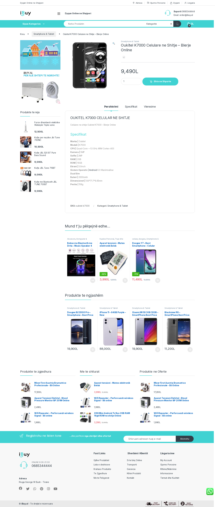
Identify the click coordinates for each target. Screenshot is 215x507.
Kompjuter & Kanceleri (77, 240)
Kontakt (130, 478)
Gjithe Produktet (101, 460)
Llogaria (189, 3)
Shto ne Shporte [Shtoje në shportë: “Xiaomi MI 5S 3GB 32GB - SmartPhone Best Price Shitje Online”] (157, 349)
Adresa (137, 3)
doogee (142, 239)
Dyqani (175, 3)
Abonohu (184, 438)
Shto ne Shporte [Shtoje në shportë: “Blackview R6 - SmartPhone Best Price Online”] (190, 349)
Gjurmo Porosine (156, 3)
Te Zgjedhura (100, 473)
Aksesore (71, 239)
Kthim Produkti (134, 473)
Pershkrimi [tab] (111, 106)
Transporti (132, 464)
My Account (166, 460)
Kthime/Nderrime (168, 469)
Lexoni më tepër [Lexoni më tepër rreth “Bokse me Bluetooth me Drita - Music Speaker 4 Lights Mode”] (92, 280)
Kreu (22, 34)
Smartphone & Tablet (44, 34)
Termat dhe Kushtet (169, 478)
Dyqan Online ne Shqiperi (31, 3)
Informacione (166, 473)
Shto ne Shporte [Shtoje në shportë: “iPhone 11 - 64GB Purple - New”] (125, 349)
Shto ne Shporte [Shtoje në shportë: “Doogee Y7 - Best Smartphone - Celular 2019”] (157, 280)
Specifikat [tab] (131, 106)
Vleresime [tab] (150, 106)
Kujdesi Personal (107, 239)
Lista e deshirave (102, 464)
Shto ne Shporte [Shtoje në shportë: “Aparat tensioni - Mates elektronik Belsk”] (125, 280)
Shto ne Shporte (162, 81)
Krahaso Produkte (102, 469)
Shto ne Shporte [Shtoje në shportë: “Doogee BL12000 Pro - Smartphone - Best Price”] (92, 349)
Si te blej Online (134, 460)
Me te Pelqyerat (101, 478)
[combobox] (104, 24)
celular (135, 239)
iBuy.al (24, 503)
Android (93, 170)
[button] (113, 43)
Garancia (131, 469)
